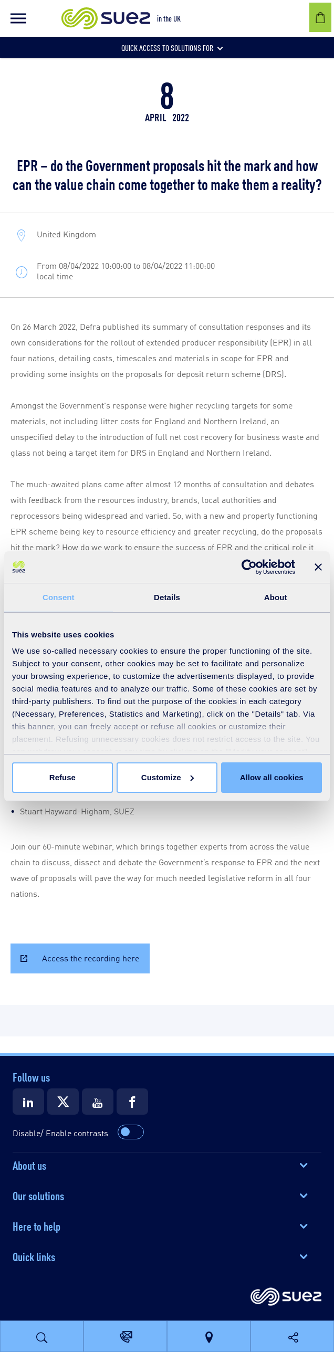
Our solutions (38, 1195)
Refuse (62, 777)
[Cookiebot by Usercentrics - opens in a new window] (249, 567)
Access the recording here (90, 957)
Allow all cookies (272, 777)
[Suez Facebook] (132, 1101)
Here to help (36, 1225)
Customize (167, 777)
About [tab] (275, 597)
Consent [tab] (59, 597)
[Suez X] (63, 1101)
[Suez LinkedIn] (28, 1101)
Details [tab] (167, 597)
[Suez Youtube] (97, 1101)
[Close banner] (318, 567)
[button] (18, 18)
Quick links (34, 1256)
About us (29, 1164)
